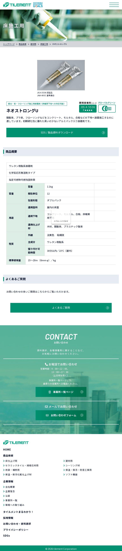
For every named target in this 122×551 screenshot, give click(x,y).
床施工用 (44, 44)
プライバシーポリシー (16, 528)
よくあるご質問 (61, 305)
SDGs (6, 534)
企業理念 (10, 490)
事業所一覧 (11, 499)
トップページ (9, 44)
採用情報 (8, 516)
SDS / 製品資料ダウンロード (33, 131)
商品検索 (22, 44)
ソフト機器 (72, 473)
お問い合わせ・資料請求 (17, 522)
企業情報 (8, 480)
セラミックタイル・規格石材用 (22, 464)
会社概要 (10, 485)
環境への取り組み (14, 503)
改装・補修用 (12, 468)
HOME (7, 448)
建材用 (33, 44)
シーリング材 (73, 464)
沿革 (7, 494)
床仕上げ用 (11, 459)
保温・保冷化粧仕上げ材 (18, 473)
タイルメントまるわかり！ (18, 510)
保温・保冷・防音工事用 (79, 468)
